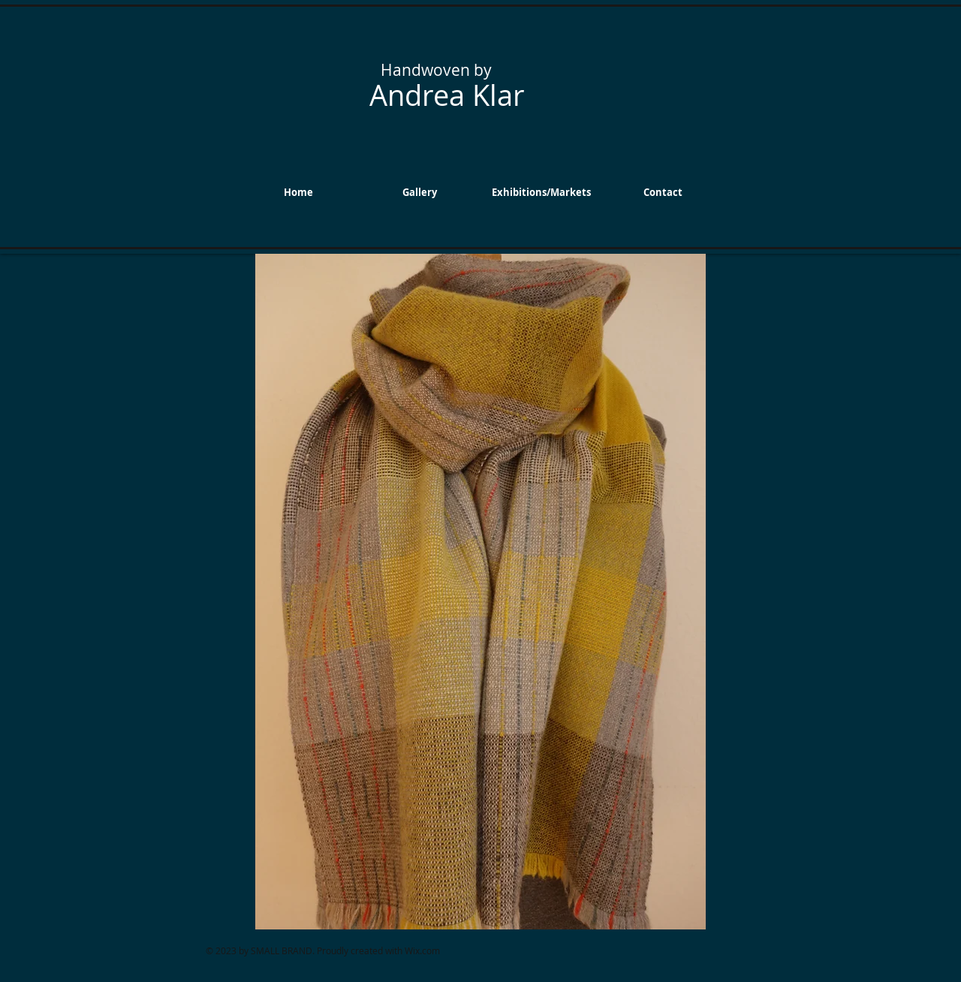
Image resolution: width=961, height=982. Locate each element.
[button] (419, 192)
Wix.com (422, 950)
